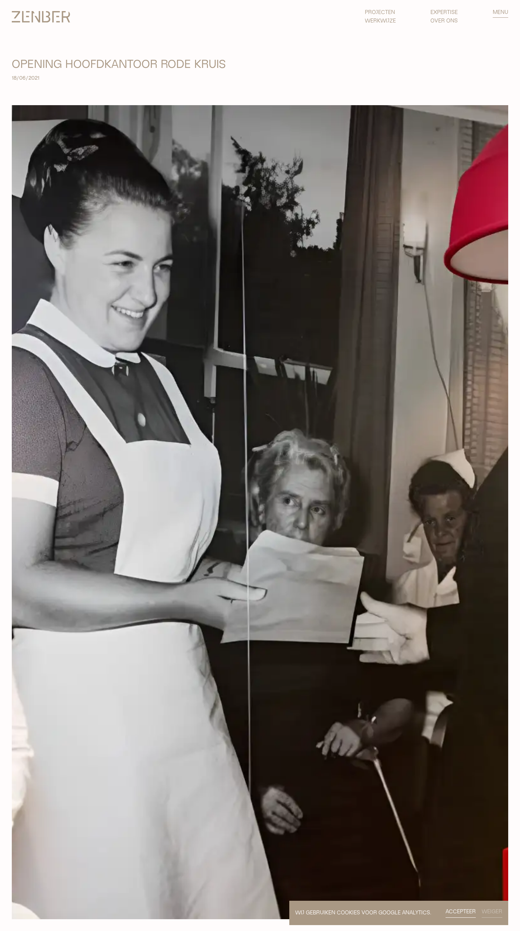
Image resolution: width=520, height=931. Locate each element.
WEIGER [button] (492, 911)
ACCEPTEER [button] (461, 911)
